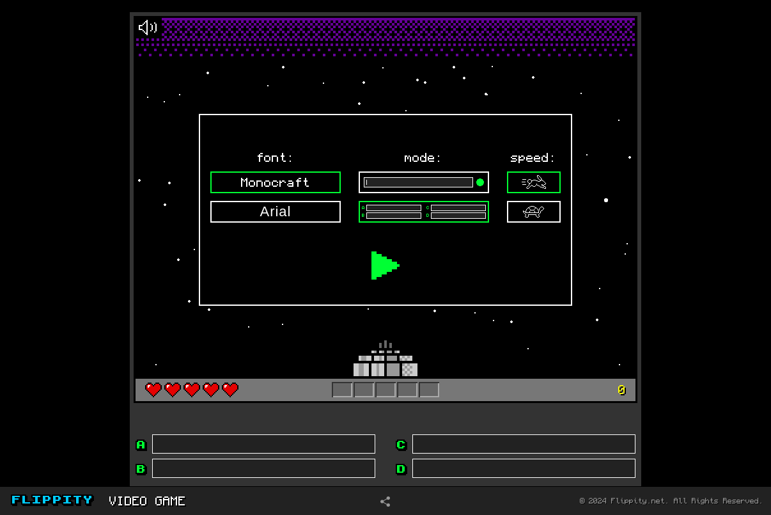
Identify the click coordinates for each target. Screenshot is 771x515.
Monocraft (275, 182)
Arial (275, 211)
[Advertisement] (65, 242)
